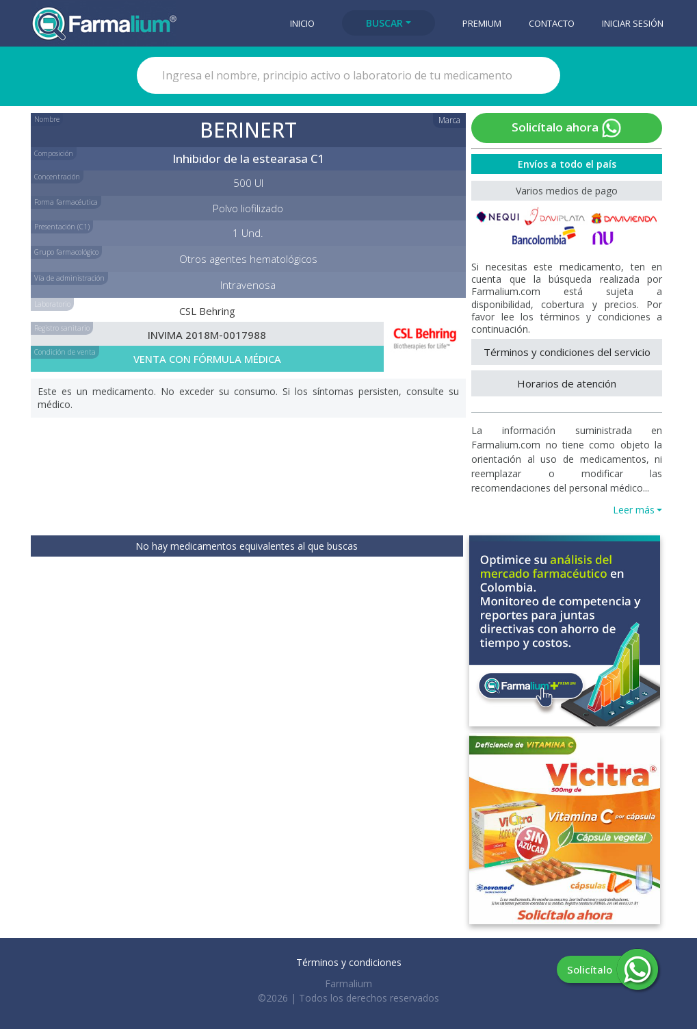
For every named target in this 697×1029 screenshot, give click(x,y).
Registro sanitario (62, 328)
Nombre (47, 119)
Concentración (57, 176)
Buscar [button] (384, 22)
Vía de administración (69, 278)
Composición (53, 153)
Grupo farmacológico (66, 252)
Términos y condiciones (349, 962)
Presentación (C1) (62, 226)
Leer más (634, 509)
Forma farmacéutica (66, 202)
